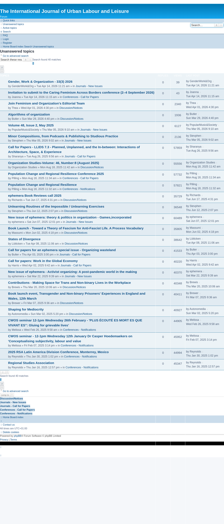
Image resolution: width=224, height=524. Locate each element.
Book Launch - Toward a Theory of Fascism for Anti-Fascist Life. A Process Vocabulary (76, 228)
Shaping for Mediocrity (26, 309)
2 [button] (1, 67)
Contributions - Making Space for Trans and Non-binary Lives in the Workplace (69, 282)
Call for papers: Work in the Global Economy (43, 261)
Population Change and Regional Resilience (42, 184)
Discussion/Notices (71, 107)
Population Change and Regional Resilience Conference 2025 (56, 174)
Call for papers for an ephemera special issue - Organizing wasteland (62, 250)
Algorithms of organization (29, 114)
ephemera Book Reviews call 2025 (34, 195)
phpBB (17, 436)
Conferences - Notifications (78, 189)
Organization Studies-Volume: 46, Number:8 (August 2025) (53, 163)
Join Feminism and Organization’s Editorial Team (46, 103)
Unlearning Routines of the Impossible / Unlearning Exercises (56, 206)
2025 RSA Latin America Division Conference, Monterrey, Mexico (58, 352)
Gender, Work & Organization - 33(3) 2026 (40, 81)
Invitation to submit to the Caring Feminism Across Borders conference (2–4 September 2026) (81, 92)
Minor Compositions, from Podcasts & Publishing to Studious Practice (63, 136)
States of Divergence (24, 239)
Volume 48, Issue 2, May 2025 (31, 125)
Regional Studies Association (31, 363)
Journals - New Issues (89, 86)
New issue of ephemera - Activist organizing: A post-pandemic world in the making (72, 272)
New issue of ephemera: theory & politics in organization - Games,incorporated (69, 217)
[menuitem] (12, 24)
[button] (2, 71)
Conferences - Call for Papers (81, 97)
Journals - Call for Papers (80, 156)
